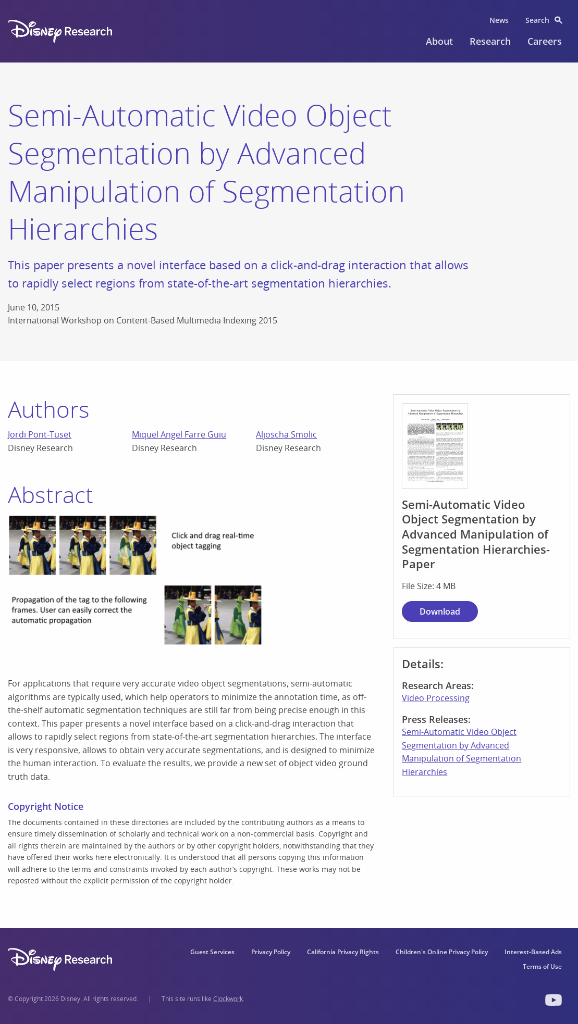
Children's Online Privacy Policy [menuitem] (442, 951)
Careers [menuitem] (544, 41)
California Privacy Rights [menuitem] (343, 951)
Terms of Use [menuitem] (542, 966)
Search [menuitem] (537, 20)
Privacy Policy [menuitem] (270, 951)
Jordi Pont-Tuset (39, 434)
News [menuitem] (499, 20)
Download (440, 611)
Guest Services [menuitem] (212, 951)
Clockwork (228, 998)
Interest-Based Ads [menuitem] (533, 951)
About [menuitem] (439, 41)
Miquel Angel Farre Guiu (179, 434)
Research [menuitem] (490, 41)
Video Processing (436, 698)
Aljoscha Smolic (286, 434)
